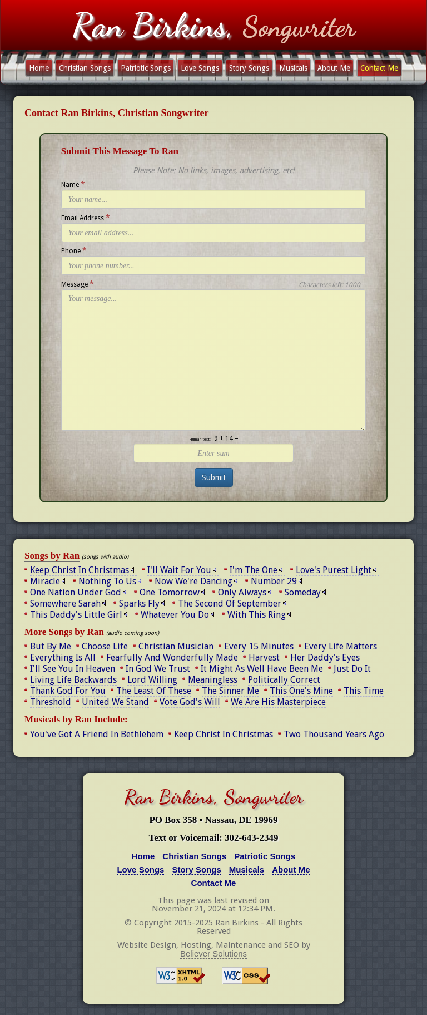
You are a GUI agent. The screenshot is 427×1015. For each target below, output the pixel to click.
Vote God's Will (190, 702)
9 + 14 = (226, 438)
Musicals (293, 67)
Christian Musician (176, 646)
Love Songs (200, 67)
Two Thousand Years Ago (334, 734)
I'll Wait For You (179, 570)
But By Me (50, 646)
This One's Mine (301, 691)
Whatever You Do (175, 614)
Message (77, 283)
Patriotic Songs (146, 67)
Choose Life (105, 646)
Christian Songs (85, 67)
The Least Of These (153, 691)
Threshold (50, 702)
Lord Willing (152, 679)
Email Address (85, 217)
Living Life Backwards (73, 679)
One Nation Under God (75, 592)
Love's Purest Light (333, 570)
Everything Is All (63, 657)
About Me (333, 67)
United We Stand (115, 702)
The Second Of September (229, 603)
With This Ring (256, 614)
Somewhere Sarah (65, 603)
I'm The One (253, 570)
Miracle (45, 581)
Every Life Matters (340, 646)
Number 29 (274, 581)
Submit (214, 477)
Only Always (242, 592)
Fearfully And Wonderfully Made (172, 657)
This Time (364, 691)
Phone (74, 250)
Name (73, 184)
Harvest (264, 657)
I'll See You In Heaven (72, 668)
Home (39, 67)
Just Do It (352, 668)
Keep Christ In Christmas (79, 570)
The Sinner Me (230, 691)
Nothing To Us (107, 581)
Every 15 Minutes (259, 646)
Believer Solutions (213, 953)
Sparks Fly (139, 603)
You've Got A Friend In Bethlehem (96, 734)
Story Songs (249, 67)
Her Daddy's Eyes (325, 657)
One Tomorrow (170, 592)
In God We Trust (158, 668)
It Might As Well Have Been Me (262, 668)
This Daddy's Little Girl (76, 614)
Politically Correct (284, 679)
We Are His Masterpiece (278, 702)
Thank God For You (68, 691)
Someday (303, 592)
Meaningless (212, 679)
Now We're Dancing (193, 581)
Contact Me (379, 67)
